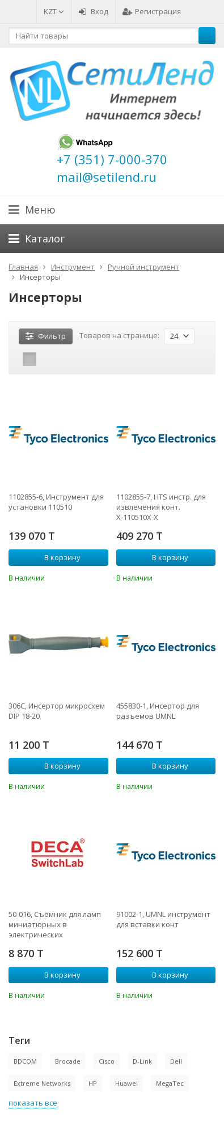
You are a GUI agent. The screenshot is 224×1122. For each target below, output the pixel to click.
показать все (33, 1103)
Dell (176, 1061)
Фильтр (46, 336)
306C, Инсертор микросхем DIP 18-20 (57, 711)
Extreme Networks (42, 1083)
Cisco (107, 1061)
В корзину (56, 557)
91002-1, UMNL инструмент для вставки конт (163, 919)
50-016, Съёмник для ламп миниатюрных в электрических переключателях (55, 924)
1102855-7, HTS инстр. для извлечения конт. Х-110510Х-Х (161, 507)
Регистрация (151, 11)
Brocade (68, 1061)
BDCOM (25, 1061)
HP (92, 1083)
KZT (54, 11)
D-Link (142, 1061)
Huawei (126, 1083)
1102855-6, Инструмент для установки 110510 (56, 502)
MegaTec (170, 1083)
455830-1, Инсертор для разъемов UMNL (157, 711)
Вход (93, 11)
